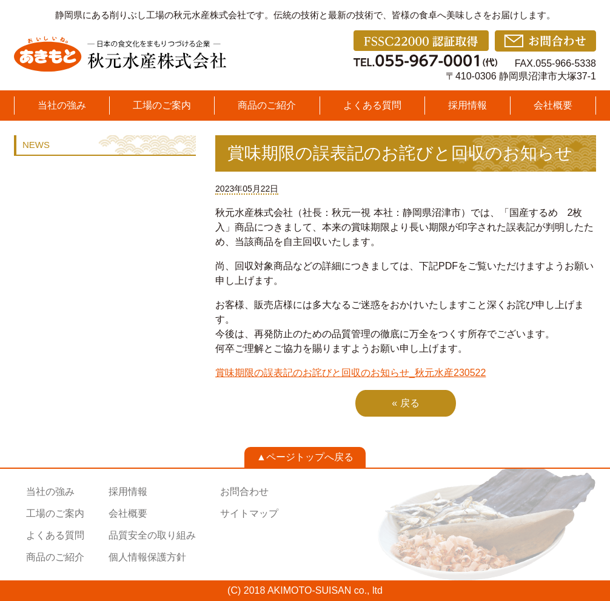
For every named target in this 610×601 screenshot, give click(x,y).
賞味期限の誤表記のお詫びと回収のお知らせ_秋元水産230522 (350, 373)
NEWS (36, 144)
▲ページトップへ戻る (305, 457)
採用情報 (467, 105)
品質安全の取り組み (152, 535)
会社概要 (553, 105)
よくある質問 (372, 105)
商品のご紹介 (267, 105)
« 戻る (405, 403)
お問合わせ (244, 491)
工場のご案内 (162, 105)
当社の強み (62, 105)
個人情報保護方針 (147, 557)
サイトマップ (249, 513)
